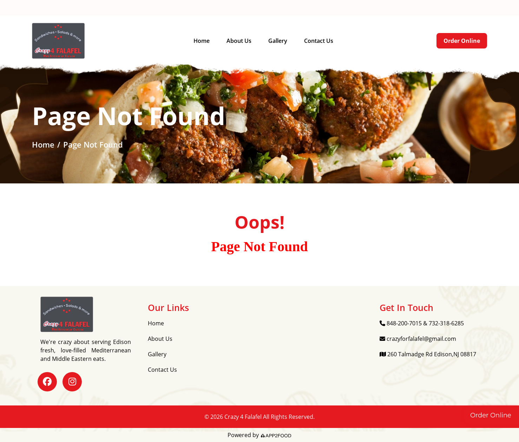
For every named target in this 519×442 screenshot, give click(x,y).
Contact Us (318, 41)
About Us (238, 41)
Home (201, 41)
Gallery (277, 41)
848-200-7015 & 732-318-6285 (76, 8)
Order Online (462, 41)
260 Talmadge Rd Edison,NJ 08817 (266, 8)
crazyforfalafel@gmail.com (168, 8)
